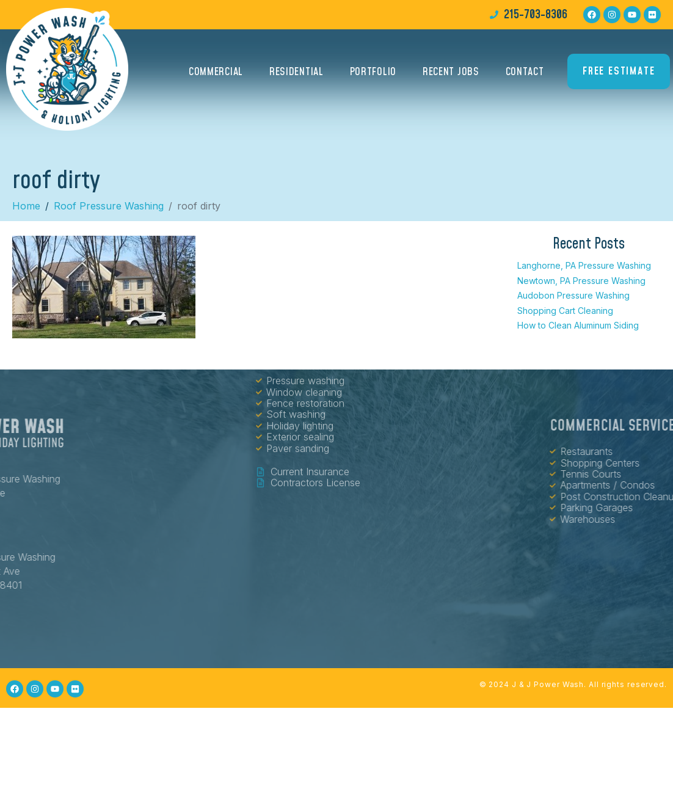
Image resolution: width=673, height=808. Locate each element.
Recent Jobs (451, 76)
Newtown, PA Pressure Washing (581, 280)
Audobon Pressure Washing (573, 295)
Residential (296, 76)
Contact (525, 76)
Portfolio (373, 76)
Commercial (216, 76)
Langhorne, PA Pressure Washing (584, 265)
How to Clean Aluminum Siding (578, 325)
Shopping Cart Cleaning (565, 310)
